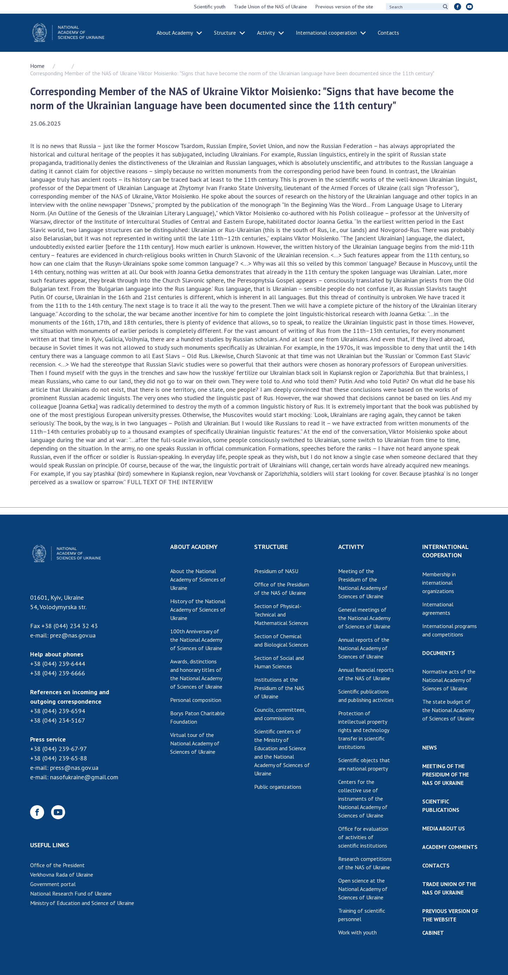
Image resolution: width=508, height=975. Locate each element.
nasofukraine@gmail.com (84, 777)
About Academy (174, 32)
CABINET (433, 932)
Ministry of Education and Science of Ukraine (82, 902)
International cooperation (326, 32)
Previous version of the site (344, 7)
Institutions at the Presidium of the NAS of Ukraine (279, 688)
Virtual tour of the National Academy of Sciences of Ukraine (195, 743)
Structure (225, 32)
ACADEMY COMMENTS (450, 846)
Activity (266, 32)
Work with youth (357, 932)
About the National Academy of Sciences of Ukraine (198, 579)
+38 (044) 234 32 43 (69, 626)
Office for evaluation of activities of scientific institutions (363, 837)
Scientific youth (209, 7)
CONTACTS (436, 865)
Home (37, 65)
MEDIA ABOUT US (443, 828)
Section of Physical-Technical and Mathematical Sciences (281, 614)
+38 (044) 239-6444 (57, 664)
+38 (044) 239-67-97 (58, 749)
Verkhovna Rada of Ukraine (61, 874)
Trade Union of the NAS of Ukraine (270, 7)
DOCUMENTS (438, 652)
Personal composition (195, 699)
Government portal (53, 883)
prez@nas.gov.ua (73, 635)
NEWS (429, 747)
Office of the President (57, 865)
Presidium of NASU (276, 570)
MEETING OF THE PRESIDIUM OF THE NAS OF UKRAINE (445, 774)
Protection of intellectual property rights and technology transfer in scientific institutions (363, 730)
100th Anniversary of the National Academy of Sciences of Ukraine (196, 640)
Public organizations (277, 786)
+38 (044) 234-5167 (57, 720)
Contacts (388, 32)
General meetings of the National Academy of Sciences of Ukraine (364, 618)
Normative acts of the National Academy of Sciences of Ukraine (448, 680)
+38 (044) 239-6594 (57, 711)
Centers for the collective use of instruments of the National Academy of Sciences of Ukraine (363, 798)
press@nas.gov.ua (74, 768)
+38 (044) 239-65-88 (58, 758)
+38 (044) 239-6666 (57, 673)
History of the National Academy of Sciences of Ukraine (198, 609)
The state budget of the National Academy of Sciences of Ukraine (448, 710)
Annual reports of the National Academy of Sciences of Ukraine (363, 648)
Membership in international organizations (439, 582)
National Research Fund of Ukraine (71, 893)
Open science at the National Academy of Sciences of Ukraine (363, 889)
